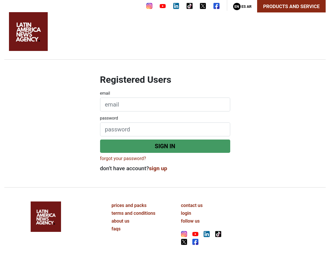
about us (121, 221)
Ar (249, 6)
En (236, 6)
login (186, 213)
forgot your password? (123, 158)
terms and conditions (134, 213)
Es (243, 6)
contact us (192, 205)
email (105, 93)
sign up (158, 168)
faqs (116, 229)
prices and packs (129, 205)
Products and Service (291, 6)
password (109, 118)
